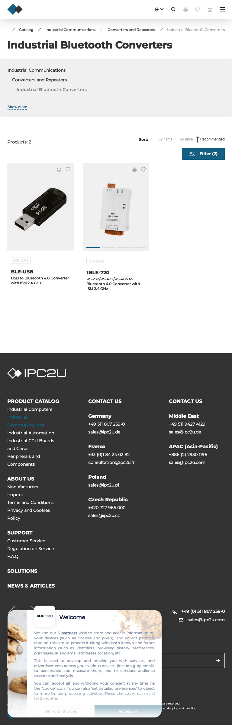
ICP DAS (20, 260)
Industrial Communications (37, 70)
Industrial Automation (30, 433)
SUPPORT (19, 533)
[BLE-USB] (40, 210)
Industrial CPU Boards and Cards (30, 444)
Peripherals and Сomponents (23, 460)
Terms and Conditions (30, 502)
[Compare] (58, 170)
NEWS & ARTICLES (31, 586)
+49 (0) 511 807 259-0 (203, 611)
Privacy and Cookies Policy (28, 514)
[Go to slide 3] (123, 247)
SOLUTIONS (22, 571)
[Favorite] (67, 170)
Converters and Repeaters (39, 80)
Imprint (15, 494)
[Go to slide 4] (139, 247)
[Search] (173, 9)
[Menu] (222, 9)
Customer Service (26, 541)
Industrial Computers (29, 409)
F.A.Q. (13, 556)
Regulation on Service (30, 548)
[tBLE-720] (116, 210)
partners (69, 633)
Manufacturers (22, 487)
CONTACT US (104, 401)
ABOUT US (20, 479)
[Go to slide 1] (93, 247)
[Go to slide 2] (108, 247)
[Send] (218, 660)
